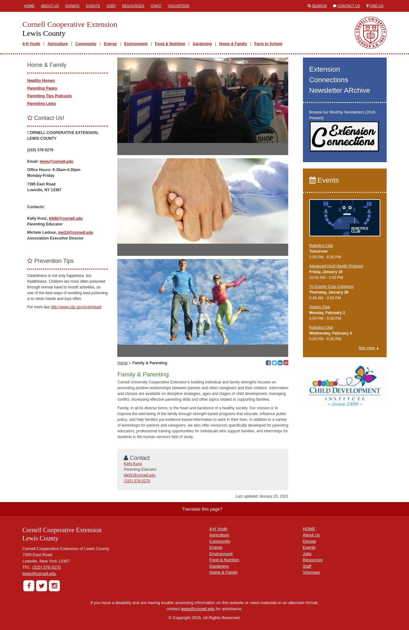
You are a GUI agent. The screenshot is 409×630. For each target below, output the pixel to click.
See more (367, 348)
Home (29, 6)
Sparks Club (319, 307)
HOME (309, 528)
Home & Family (233, 44)
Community (85, 44)
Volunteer (178, 6)
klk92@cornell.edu (139, 475)
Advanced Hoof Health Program (336, 266)
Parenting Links (41, 103)
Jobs (111, 6)
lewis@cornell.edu (56, 161)
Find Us (376, 6)
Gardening (202, 44)
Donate (72, 6)
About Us (50, 6)
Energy (110, 44)
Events (93, 6)
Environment (136, 44)
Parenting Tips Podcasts (49, 96)
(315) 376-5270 (137, 481)
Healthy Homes (41, 80)
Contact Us (348, 6)
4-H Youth (31, 44)
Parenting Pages (42, 88)
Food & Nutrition (170, 44)
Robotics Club (321, 245)
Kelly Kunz (133, 463)
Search (319, 6)
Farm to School (268, 44)
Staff (156, 6)
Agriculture (58, 44)
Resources (133, 6)
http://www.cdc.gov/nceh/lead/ (76, 307)
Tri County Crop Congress (331, 286)
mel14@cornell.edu (75, 232)
